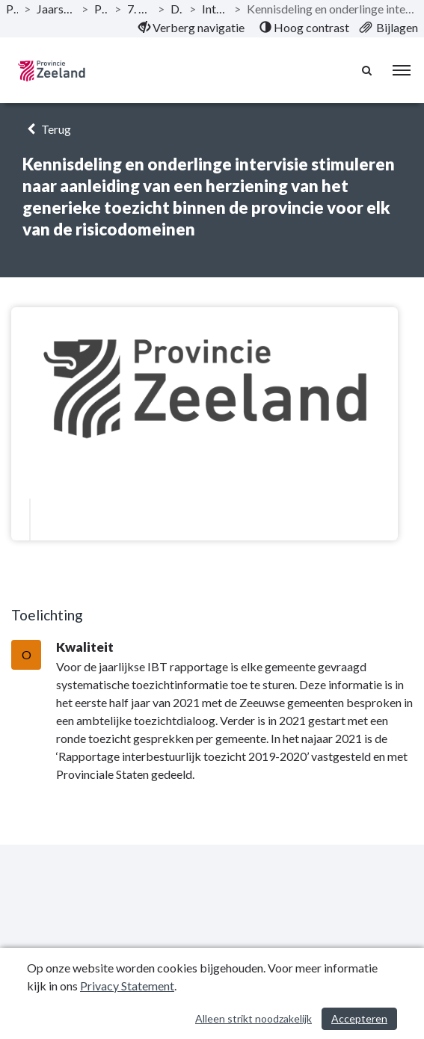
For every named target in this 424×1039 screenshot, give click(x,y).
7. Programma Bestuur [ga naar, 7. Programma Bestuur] (139, 8)
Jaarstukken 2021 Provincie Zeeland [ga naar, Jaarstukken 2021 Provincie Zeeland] (56, 8)
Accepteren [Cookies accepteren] (359, 1018)
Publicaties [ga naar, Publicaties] (12, 8)
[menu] (401, 70)
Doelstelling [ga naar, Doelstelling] (176, 8)
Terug (46, 129)
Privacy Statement (127, 985)
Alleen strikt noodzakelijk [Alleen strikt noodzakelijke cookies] (253, 1018)
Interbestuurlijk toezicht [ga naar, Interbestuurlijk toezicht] (215, 8)
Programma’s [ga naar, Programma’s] (101, 8)
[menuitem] (191, 27)
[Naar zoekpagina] (368, 70)
